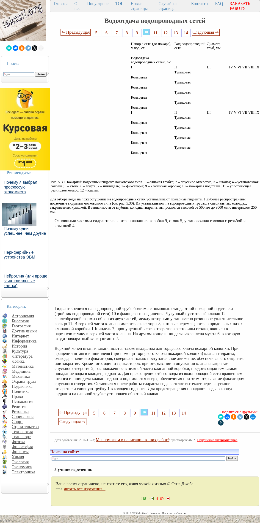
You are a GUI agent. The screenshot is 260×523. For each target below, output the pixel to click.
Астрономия (23, 315)
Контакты (199, 3)
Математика (23, 366)
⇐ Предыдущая (75, 32)
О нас (77, 6)
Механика (21, 376)
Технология (22, 431)
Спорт (17, 421)
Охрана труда (24, 381)
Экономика (22, 466)
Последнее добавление (174, 513)
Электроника (23, 471)
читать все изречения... (84, 488)
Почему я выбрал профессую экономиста (20, 187)
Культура (20, 351)
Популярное (97, 3)
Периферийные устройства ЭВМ (19, 254)
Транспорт (21, 436)
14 (186, 32)
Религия (19, 406)
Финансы (20, 451)
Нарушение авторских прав (217, 440)
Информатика (24, 341)
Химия (18, 456)
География (21, 326)
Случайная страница (167, 6)
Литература (22, 356)
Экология (20, 461)
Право (17, 396)
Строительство (25, 426)
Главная (60, 3)
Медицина (21, 371)
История (19, 346)
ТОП (119, 3)
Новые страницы (139, 6)
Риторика (20, 411)
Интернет (20, 336)
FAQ (219, 3)
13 (176, 32)
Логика (18, 361)
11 (155, 32)
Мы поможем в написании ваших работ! (132, 439)
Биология (20, 320)
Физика (18, 441)
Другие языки (24, 331)
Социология (23, 416)
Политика (20, 391)
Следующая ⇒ (206, 32)
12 (165, 32)
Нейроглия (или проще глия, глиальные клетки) (25, 281)
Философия (22, 446)
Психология (22, 401)
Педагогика (22, 386)
